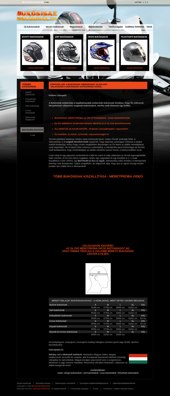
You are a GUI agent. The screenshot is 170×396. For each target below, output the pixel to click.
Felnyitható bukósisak (30, 100)
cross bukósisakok (108, 373)
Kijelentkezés (118, 383)
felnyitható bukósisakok (128, 373)
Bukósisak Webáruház (41, 386)
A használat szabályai (79, 389)
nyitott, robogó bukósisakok (69, 373)
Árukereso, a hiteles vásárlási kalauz (118, 389)
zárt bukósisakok (90, 373)
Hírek (149, 27)
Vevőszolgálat (116, 27)
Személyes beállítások (89, 383)
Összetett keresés (43, 383)
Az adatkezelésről (58, 389)
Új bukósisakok (32, 27)
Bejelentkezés (95, 27)
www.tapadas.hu (56, 350)
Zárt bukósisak (32, 106)
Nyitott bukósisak (30, 93)
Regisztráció (76, 27)
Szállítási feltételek (134, 27)
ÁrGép (95, 389)
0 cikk (46, 2)
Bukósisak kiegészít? (30, 118)
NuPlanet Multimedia (41, 389)
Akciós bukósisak (55, 27)
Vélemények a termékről (65, 383)
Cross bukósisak (30, 111)
